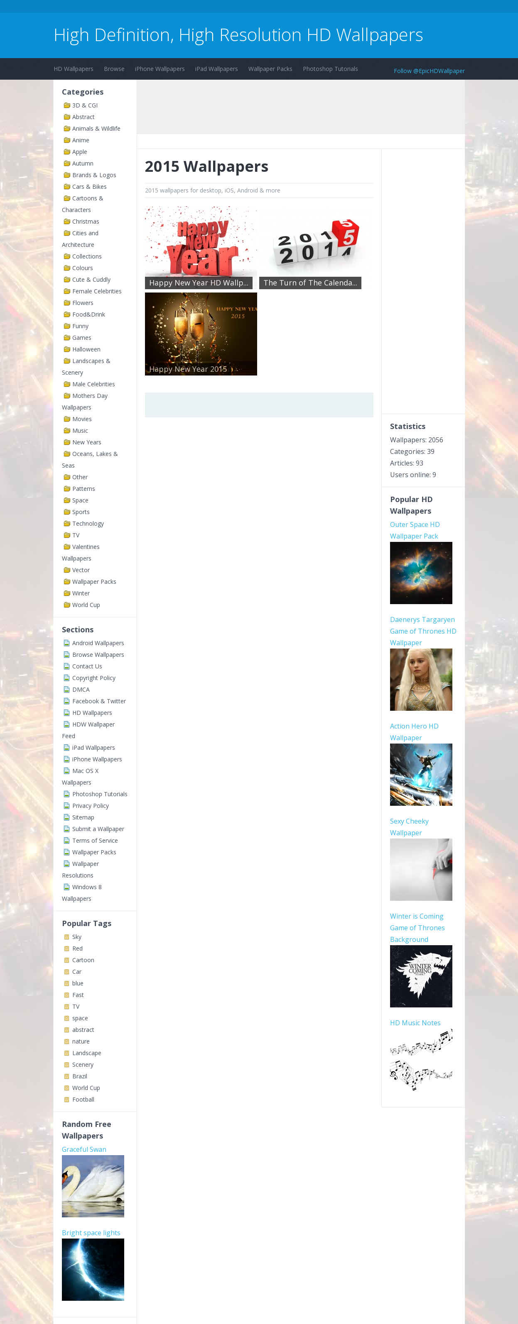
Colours (82, 268)
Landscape (86, 1053)
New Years (86, 442)
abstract (83, 1030)
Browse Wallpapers (98, 654)
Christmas (85, 221)
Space (80, 500)
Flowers (82, 303)
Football (83, 1099)
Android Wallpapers (98, 643)
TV (75, 535)
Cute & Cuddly (91, 279)
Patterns (83, 489)
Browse (114, 69)
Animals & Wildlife (96, 128)
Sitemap (83, 817)
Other (80, 477)
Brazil (79, 1076)
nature (81, 1041)
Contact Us (87, 666)
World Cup (86, 605)
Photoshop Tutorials (330, 69)
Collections (87, 256)
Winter (81, 593)
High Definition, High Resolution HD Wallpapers (238, 34)
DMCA (81, 689)
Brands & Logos (94, 175)
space (80, 1018)
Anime (80, 140)
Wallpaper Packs (270, 69)
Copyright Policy (93, 678)
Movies (82, 419)
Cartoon (83, 960)
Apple (79, 152)
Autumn (82, 163)
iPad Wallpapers (216, 69)
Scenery (82, 1064)
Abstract (83, 117)
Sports (81, 512)
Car (76, 971)
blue (77, 983)
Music (80, 430)
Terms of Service (95, 840)
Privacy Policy (90, 806)
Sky (76, 937)
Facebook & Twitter (99, 701)
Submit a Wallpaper (98, 829)
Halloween (86, 349)
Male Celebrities (93, 384)
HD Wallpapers (73, 69)
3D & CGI (85, 105)
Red (77, 948)
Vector (81, 570)
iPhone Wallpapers (160, 69)
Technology (88, 523)
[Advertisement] (205, 8)
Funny (80, 326)
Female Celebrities (97, 291)
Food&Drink (88, 314)
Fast (78, 995)
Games (81, 337)
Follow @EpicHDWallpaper (429, 71)
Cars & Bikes (89, 186)
